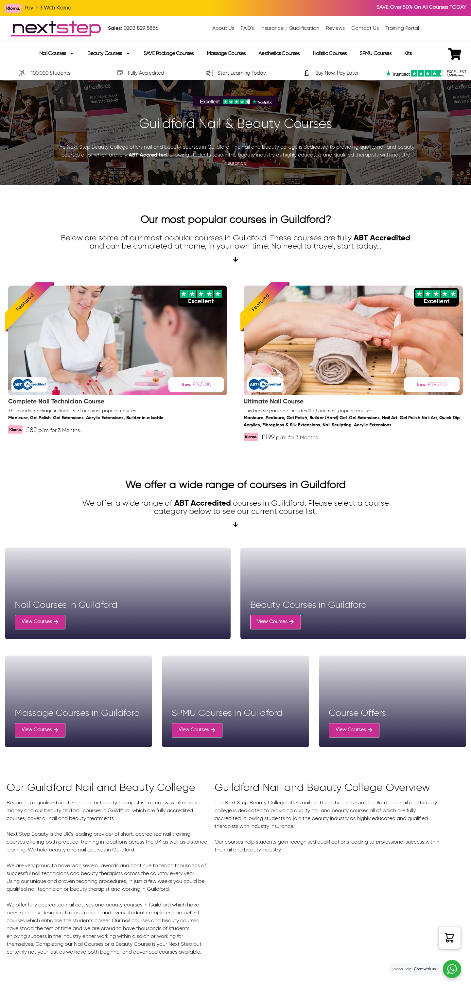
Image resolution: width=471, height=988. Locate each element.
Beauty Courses (108, 53)
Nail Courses (57, 53)
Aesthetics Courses (278, 53)
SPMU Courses (375, 53)
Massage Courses (226, 53)
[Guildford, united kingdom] (327, 909)
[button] (450, 938)
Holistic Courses (330, 53)
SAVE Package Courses (169, 53)
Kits (407, 53)
